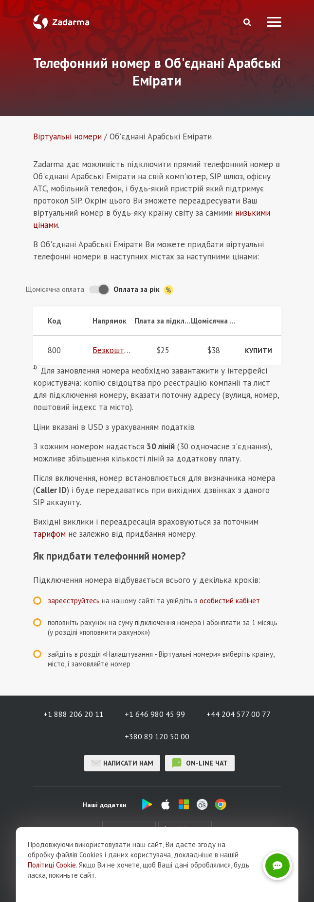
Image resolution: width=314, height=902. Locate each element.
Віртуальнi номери (67, 136)
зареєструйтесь (74, 600)
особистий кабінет (230, 600)
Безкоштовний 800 (127, 350)
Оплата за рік (143, 290)
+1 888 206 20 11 (73, 714)
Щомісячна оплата (55, 289)
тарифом (49, 533)
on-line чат (200, 763)
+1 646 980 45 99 (155, 714)
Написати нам (122, 763)
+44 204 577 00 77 (238, 714)
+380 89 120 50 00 (157, 736)
